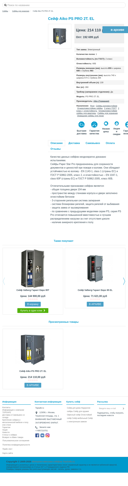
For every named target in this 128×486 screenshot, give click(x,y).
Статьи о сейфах (9, 435)
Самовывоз (93, 143)
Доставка (74, 143)
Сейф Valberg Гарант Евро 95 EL (95, 290)
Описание (57, 143)
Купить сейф (73, 401)
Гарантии (6, 427)
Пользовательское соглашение (15, 441)
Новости (5, 432)
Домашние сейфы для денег (90, 116)
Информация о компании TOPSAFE (13, 411)
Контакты (6, 407)
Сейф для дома (74, 408)
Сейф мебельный (79, 418)
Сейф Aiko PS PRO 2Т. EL (32, 371)
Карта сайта (7, 453)
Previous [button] (4, 281)
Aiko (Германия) (101, 101)
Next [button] (124, 281)
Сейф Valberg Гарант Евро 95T (32, 290)
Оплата (110, 143)
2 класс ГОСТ (110, 108)
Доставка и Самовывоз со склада (13, 416)
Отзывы (56, 149)
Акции (5, 430)
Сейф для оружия (81, 411)
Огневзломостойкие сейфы (90, 108)
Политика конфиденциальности (16, 445)
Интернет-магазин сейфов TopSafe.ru (53, 461)
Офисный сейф (73, 415)
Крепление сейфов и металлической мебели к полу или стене (15, 422)
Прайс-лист (7, 449)
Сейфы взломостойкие (106, 106)
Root (92, 106)
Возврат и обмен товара (12, 437)
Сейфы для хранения (107, 113)
